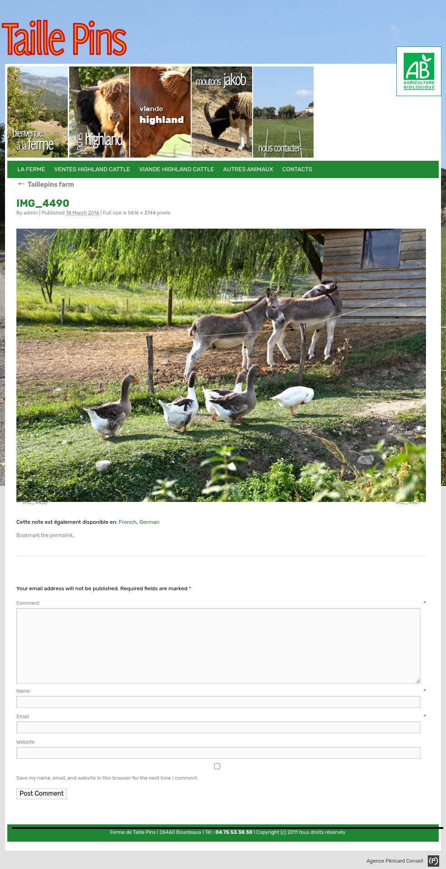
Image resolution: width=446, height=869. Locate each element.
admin (31, 213)
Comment (221, 603)
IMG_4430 (35, 503)
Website (25, 742)
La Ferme (38, 112)
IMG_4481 (407, 503)
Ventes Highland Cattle (99, 112)
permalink (61, 535)
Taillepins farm (45, 185)
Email (221, 717)
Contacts (283, 112)
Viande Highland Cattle (161, 112)
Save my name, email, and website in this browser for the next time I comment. (107, 778)
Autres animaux (222, 112)
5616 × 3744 (142, 213)
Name (221, 691)
